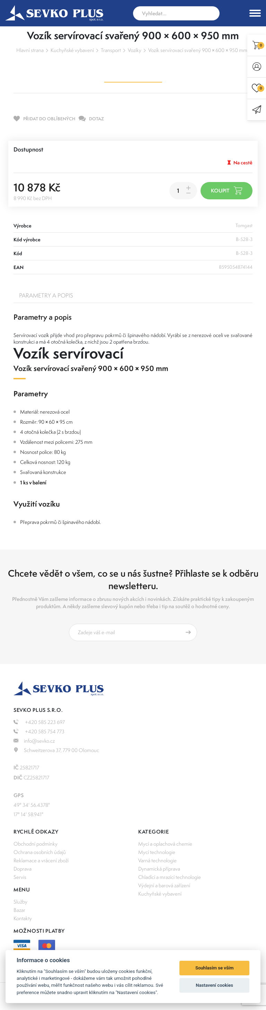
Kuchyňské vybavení (72, 50)
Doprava (23, 868)
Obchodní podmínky (35, 843)
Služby (20, 901)
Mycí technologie (156, 852)
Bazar (19, 910)
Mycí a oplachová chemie (165, 843)
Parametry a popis (46, 295)
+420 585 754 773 (39, 731)
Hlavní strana (30, 50)
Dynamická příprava (159, 868)
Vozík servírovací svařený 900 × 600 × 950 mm (197, 50)
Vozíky (134, 50)
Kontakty (23, 918)
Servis (20, 877)
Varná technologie (157, 860)
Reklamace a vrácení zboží (41, 860)
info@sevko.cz (34, 740)
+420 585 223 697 (39, 722)
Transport (111, 50)
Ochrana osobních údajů (40, 852)
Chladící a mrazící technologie (169, 877)
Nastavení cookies (214, 985)
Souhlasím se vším (214, 967)
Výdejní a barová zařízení (164, 885)
